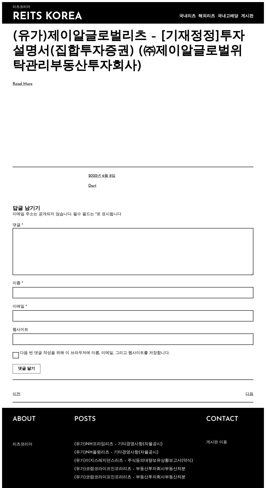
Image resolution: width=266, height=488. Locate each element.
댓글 (18, 225)
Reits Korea (47, 16)
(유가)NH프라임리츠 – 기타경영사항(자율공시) (118, 444)
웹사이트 (20, 330)
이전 (16, 394)
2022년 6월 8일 (101, 176)
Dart (92, 186)
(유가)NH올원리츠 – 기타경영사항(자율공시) (116, 452)
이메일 (20, 307)
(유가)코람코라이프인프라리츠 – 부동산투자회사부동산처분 (130, 469)
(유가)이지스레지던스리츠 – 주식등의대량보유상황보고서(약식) (133, 461)
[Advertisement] (133, 121)
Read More (22, 84)
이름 (18, 283)
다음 (249, 394)
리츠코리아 (22, 444)
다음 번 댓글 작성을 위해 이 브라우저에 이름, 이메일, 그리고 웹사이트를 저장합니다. (94, 353)
